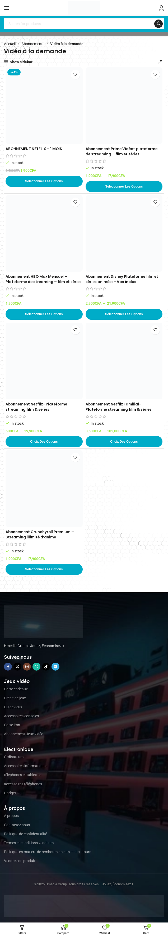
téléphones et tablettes (22, 775)
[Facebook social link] (8, 667)
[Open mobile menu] (6, 8)
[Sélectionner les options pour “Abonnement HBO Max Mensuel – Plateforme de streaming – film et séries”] (44, 314)
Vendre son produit (19, 861)
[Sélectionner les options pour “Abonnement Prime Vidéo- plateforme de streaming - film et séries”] (124, 186)
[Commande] (160, 62)
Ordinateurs (14, 757)
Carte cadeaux (16, 689)
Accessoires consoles (21, 716)
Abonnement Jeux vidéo (23, 734)
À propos (11, 816)
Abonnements (32, 44)
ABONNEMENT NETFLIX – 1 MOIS (34, 148)
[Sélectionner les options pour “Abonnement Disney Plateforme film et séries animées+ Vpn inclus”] (124, 314)
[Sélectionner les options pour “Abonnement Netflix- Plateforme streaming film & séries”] (44, 441)
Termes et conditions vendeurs (29, 843)
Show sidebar (21, 62)
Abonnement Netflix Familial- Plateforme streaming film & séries (119, 406)
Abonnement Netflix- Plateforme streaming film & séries (37, 406)
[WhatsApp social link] (36, 667)
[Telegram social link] (55, 667)
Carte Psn (12, 725)
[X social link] (17, 667)
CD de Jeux (13, 707)
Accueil (10, 44)
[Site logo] (84, 8)
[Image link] (43, 621)
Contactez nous (17, 825)
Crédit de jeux (15, 698)
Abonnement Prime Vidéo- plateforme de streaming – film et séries (123, 151)
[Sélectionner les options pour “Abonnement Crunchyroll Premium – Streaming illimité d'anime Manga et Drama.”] (44, 569)
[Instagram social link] (27, 667)
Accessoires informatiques (25, 766)
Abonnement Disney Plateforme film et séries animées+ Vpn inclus (123, 279)
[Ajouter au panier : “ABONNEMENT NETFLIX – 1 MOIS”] (44, 181)
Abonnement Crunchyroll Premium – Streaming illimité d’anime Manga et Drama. (41, 537)
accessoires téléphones (23, 784)
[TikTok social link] (46, 667)
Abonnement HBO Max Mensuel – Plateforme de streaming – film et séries (38, 281)
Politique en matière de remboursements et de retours (47, 852)
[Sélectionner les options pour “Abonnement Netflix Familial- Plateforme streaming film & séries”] (124, 441)
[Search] (84, 23)
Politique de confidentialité (25, 834)
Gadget (10, 793)
